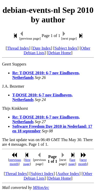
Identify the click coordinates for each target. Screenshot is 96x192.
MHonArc (41, 187)
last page (72, 162)
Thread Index (18, 48)
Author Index (68, 173)
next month (82, 162)
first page (26, 162)
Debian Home (59, 53)
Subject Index (66, 48)
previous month (15, 162)
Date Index (42, 48)
